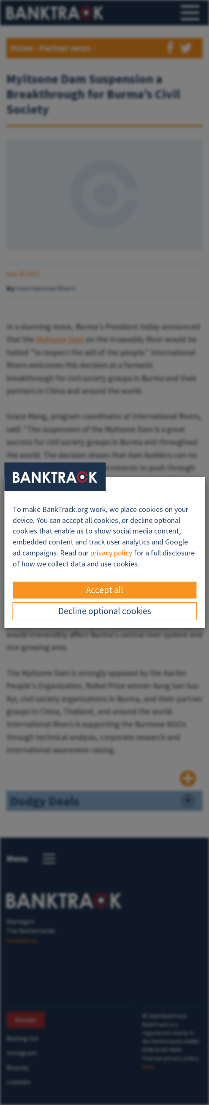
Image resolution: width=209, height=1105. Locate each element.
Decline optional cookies (104, 611)
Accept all (104, 590)
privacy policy (111, 553)
